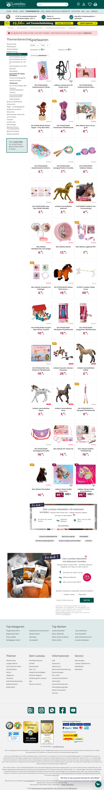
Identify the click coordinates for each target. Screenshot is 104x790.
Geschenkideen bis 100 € (17, 63)
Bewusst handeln (13, 131)
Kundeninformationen (60, 678)
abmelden (66, 614)
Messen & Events (35, 684)
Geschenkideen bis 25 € (17, 57)
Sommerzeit (11, 104)
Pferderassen (11, 47)
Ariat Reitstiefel (80, 634)
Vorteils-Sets (11, 122)
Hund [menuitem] (21, 11)
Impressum (56, 663)
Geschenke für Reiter (14, 54)
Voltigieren (10, 675)
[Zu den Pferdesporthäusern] (78, 4)
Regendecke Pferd (12, 634)
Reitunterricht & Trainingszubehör (13, 128)
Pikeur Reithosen (58, 634)
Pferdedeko (13, 71)
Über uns (32, 669)
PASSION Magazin (35, 675)
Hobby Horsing (12, 52)
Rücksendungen (57, 672)
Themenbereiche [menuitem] (32, 11)
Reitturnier (11, 112)
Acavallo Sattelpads (82, 640)
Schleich (12, 92)
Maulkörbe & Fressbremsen (39, 631)
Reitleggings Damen (13, 640)
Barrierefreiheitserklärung (61, 669)
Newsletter (79, 669)
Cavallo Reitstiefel (58, 631)
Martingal (32, 637)
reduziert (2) (62, 50)
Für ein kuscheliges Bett (18, 86)
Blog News (82, 594)
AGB (53, 660)
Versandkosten (30, 781)
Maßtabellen (79, 666)
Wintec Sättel (56, 640)
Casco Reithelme (81, 631)
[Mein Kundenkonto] (84, 6)
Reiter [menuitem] (15, 11)
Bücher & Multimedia (14, 102)
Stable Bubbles (14, 99)
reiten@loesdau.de (58, 746)
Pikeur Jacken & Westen (60, 637)
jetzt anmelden (63, 526)
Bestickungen (79, 660)
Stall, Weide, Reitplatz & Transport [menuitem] (55, 11)
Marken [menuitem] (94, 11)
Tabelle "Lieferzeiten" (67, 784)
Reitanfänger (11, 125)
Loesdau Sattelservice (82, 663)
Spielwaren (14, 83)
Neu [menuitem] (83, 11)
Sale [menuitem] (88, 11)
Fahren (8, 672)
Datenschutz (56, 666)
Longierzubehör (11, 663)
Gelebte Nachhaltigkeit (37, 672)
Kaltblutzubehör (12, 684)
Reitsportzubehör (13, 134)
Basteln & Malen (15, 80)
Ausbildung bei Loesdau (37, 678)
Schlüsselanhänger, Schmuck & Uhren (16, 96)
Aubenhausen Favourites (15, 114)
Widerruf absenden (59, 690)
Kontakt (32, 663)
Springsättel (33, 640)
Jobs (30, 681)
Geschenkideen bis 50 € (17, 59)
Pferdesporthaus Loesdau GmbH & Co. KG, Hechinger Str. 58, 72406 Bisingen (54, 788)
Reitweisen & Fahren (14, 109)
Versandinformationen (60, 684)
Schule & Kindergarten (18, 78)
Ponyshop (9, 678)
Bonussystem (34, 666)
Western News (69, 594)
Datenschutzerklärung (63, 612)
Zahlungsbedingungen (60, 687)
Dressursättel (11, 637)
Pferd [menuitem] (9, 11)
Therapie (10, 119)
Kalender (12, 69)
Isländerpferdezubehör (14, 681)
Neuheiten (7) (35, 50)
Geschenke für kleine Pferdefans (17, 74)
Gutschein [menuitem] (75, 11)
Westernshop (11, 44)
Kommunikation (12, 49)
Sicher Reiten (11, 117)
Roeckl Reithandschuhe (83, 637)
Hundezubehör (11, 669)
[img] (95, 5)
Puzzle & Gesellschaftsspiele (16, 89)
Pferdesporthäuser (35, 660)
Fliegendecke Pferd (13, 631)
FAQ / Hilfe (56, 675)
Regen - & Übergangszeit (15, 107)
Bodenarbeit (10, 687)
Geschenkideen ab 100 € (18, 66)
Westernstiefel (34, 634)
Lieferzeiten (56, 681)
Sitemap (55, 693)
